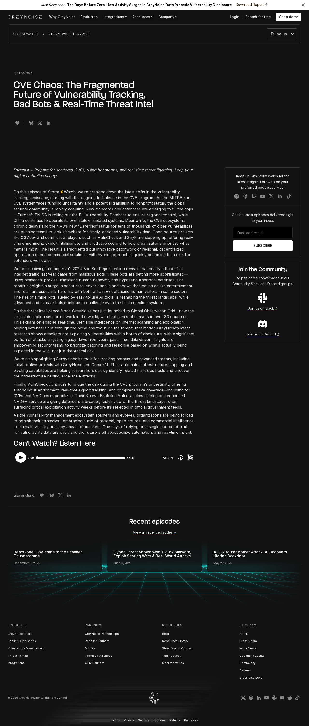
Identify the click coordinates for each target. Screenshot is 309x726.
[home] (25, 17)
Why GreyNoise (62, 17)
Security (144, 720)
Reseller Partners (97, 641)
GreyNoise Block (20, 633)
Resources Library (175, 641)
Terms (115, 720)
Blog (165, 633)
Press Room (248, 641)
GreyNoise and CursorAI (85, 364)
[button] (89, 17)
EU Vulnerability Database (103, 214)
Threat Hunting (18, 655)
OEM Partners (94, 663)
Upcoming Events (252, 655)
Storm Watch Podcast (177, 648)
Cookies (160, 720)
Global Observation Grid (153, 310)
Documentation (173, 663)
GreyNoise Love (251, 677)
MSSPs (90, 648)
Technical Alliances (98, 655)
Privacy (129, 720)
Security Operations (22, 641)
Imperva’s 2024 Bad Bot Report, (82, 268)
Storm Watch (25, 34)
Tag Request (171, 655)
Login (234, 17)
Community (247, 663)
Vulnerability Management (26, 648)
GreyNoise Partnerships (102, 633)
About (243, 633)
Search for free (258, 17)
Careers (245, 670)
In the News (247, 648)
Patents (174, 720)
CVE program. (142, 197)
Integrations (16, 663)
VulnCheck (38, 384)
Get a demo (288, 17)
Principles (191, 720)
